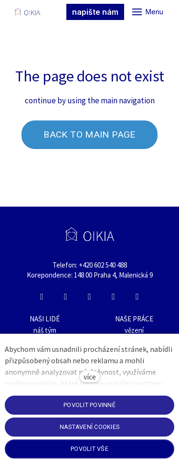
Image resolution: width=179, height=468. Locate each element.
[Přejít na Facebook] (42, 296)
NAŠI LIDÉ (45, 318)
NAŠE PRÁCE (134, 318)
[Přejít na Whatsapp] (113, 296)
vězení (134, 330)
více (90, 376)
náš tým (44, 330)
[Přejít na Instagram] (66, 296)
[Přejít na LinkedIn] (89, 296)
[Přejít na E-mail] (137, 296)
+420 (86, 264)
